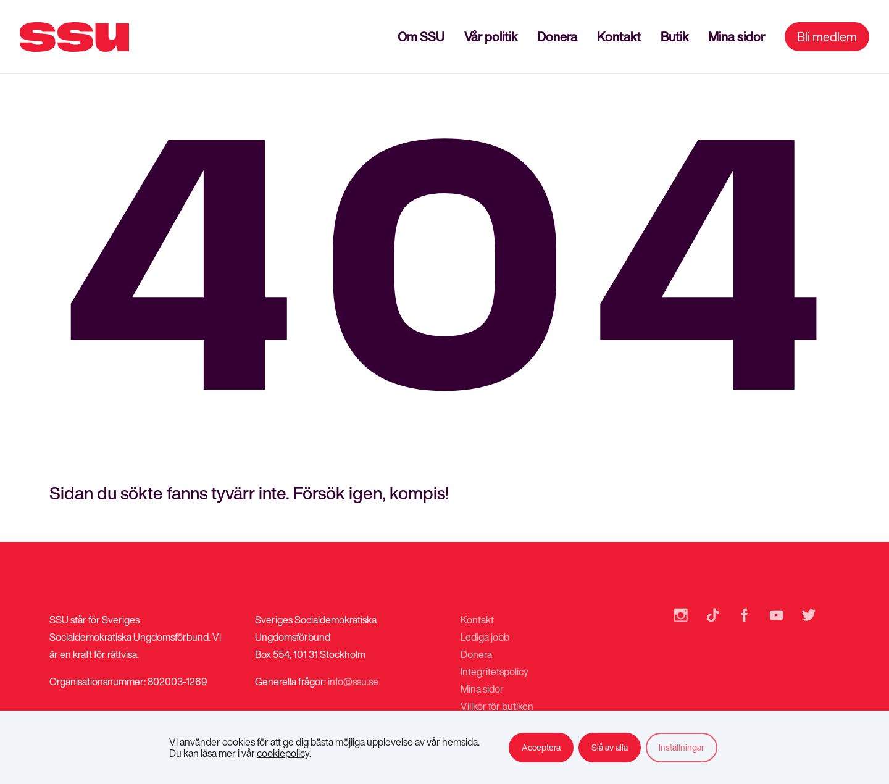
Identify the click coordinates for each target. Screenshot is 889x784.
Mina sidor (736, 37)
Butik (674, 37)
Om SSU (421, 37)
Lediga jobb (485, 637)
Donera (557, 37)
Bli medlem (827, 37)
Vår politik (490, 37)
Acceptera (541, 747)
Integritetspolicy (494, 671)
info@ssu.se (353, 681)
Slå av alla (609, 747)
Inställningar (681, 747)
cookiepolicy (283, 753)
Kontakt (619, 37)
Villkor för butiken (497, 706)
